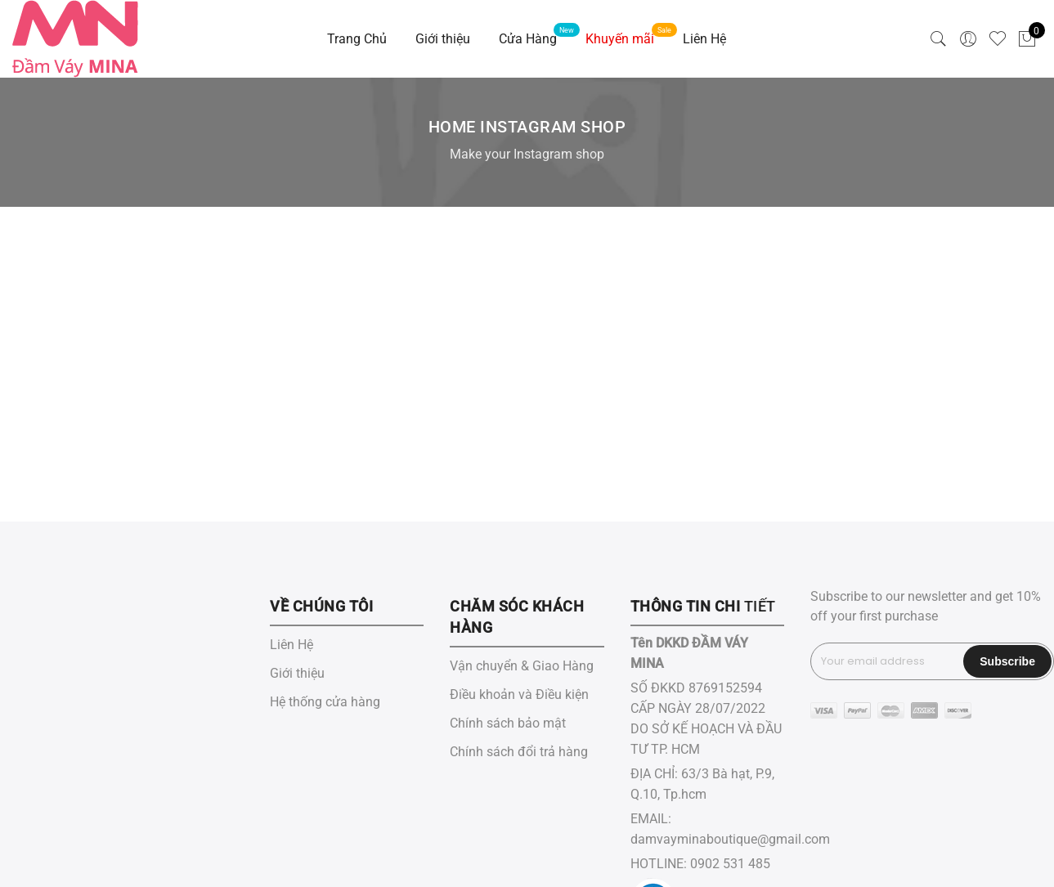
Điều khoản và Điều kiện (519, 694)
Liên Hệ (704, 39)
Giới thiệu (442, 39)
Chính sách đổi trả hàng (519, 751)
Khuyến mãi (619, 39)
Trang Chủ (357, 39)
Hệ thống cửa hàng (325, 702)
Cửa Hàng (528, 39)
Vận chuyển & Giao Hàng (522, 666)
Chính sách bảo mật (508, 723)
